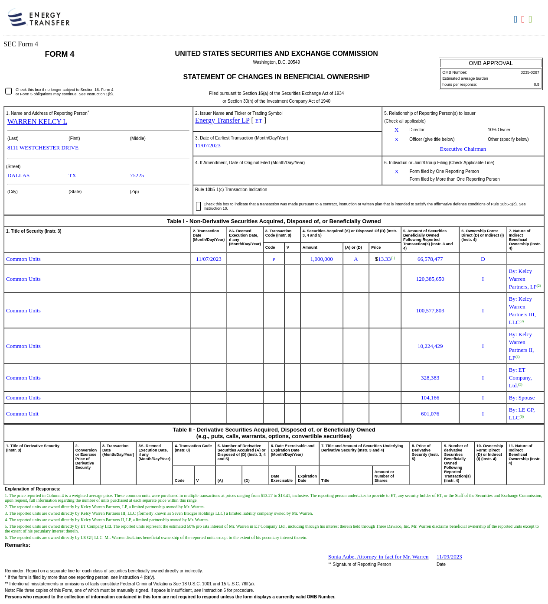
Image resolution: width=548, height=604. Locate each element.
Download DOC (516, 19)
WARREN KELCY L (37, 121)
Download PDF (524, 19)
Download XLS (531, 19)
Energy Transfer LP (222, 120)
